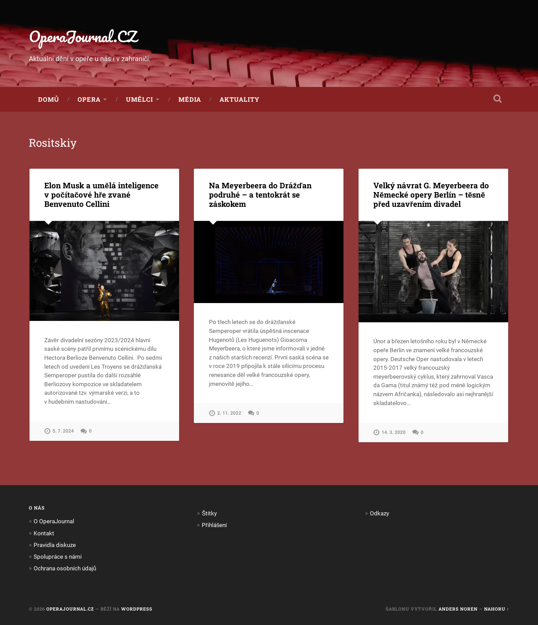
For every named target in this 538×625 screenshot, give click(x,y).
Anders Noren (458, 609)
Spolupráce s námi (58, 556)
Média (189, 99)
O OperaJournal (54, 521)
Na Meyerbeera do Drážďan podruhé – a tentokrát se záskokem (260, 194)
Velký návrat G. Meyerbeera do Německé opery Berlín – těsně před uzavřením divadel (431, 194)
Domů (48, 99)
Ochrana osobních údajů (65, 568)
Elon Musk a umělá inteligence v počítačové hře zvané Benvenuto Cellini (101, 194)
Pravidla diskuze (55, 545)
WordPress (136, 609)
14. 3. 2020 (394, 432)
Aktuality (239, 99)
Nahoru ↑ (496, 609)
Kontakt (44, 533)
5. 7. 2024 (63, 431)
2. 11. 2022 (229, 413)
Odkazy (379, 513)
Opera (89, 99)
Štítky (209, 513)
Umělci (139, 99)
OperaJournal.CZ (83, 36)
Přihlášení (214, 525)
